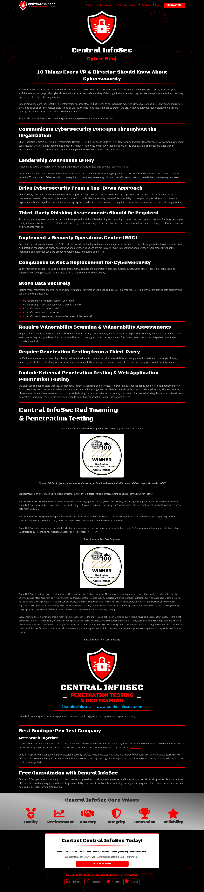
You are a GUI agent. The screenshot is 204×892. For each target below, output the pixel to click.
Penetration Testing (126, 5)
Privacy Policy (131, 875)
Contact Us (136, 747)
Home (91, 5)
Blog (157, 5)
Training (145, 5)
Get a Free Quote (102, 863)
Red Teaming (105, 5)
